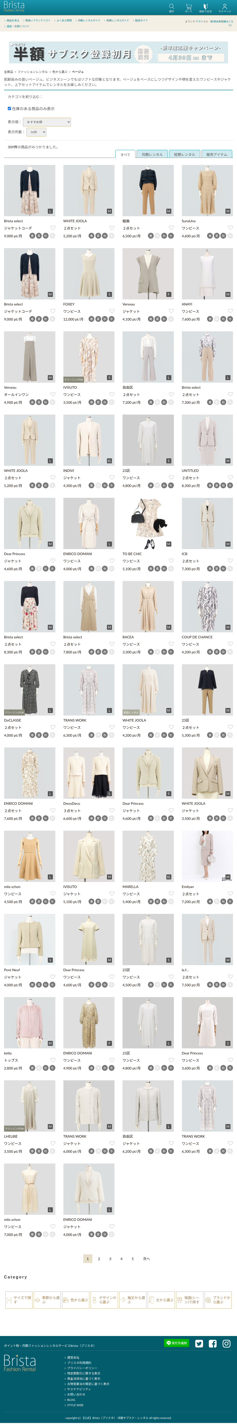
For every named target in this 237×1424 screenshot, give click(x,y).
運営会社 (71, 1358)
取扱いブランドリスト (36, 19)
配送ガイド (140, 19)
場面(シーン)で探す (192, 1300)
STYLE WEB (73, 1406)
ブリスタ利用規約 (77, 1363)
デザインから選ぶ (107, 1300)
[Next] (146, 1259)
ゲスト (199, 20)
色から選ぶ (59, 72)
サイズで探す (22, 1300)
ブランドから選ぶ (221, 1300)
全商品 (8, 72)
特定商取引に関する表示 (81, 1374)
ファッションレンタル (33, 72)
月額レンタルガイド (88, 19)
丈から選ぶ (165, 1301)
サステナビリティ (77, 1390)
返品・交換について (16, 25)
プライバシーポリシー (80, 1369)
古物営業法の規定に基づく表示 (86, 1385)
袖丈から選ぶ (136, 1300)
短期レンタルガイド (116, 19)
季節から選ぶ (51, 1300)
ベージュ (78, 72)
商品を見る (11, 19)
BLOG (69, 1400)
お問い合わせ (74, 1395)
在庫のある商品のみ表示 (31, 109)
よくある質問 (63, 19)
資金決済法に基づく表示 (81, 1379)
